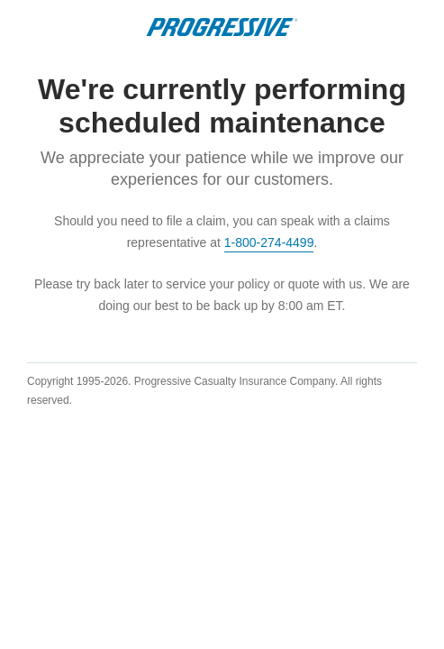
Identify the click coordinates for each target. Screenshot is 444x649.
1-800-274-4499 (269, 242)
